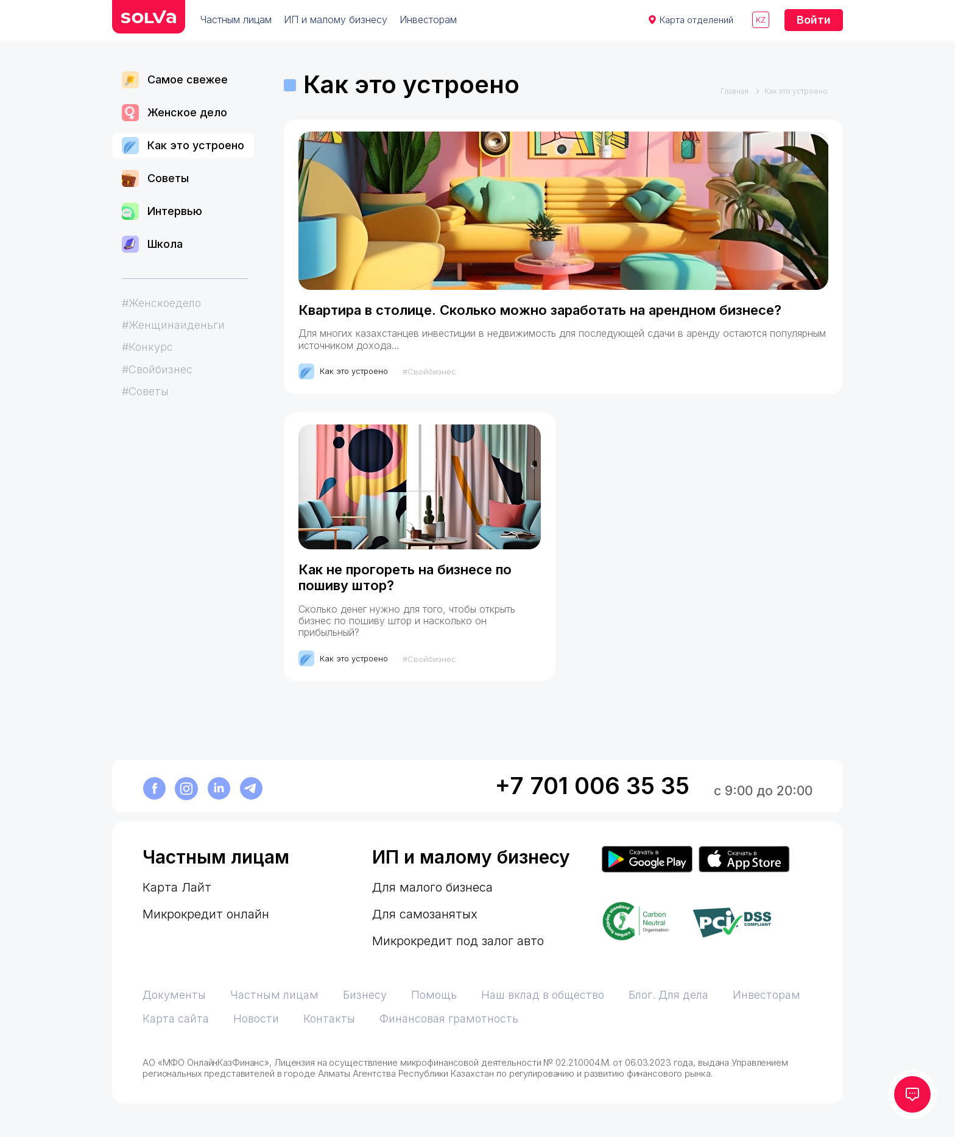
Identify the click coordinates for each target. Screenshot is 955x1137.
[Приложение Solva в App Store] (744, 859)
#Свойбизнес (157, 369)
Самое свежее (175, 79)
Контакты (329, 1018)
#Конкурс (147, 346)
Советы (155, 178)
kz (761, 19)
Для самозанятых (424, 914)
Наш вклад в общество (542, 994)
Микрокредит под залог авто (458, 941)
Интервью (162, 211)
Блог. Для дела (668, 994)
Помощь (434, 994)
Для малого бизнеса (432, 887)
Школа (152, 244)
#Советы (145, 391)
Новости (256, 1018)
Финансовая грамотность (448, 1018)
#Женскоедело (161, 303)
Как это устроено (183, 145)
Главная (735, 91)
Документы (174, 994)
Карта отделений (696, 20)
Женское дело (174, 112)
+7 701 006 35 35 (592, 786)
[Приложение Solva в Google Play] (646, 859)
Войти (814, 19)
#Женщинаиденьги (173, 325)
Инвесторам (428, 19)
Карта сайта (176, 1018)
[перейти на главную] (148, 16)
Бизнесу (365, 994)
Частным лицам (236, 19)
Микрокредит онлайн (206, 914)
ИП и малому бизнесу (335, 19)
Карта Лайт (177, 887)
